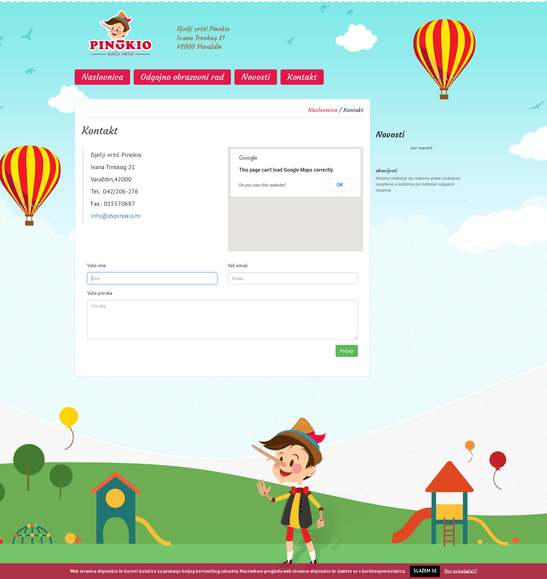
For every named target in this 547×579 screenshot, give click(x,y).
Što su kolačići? (460, 571)
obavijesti (386, 170)
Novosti (255, 77)
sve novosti (421, 147)
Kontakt (302, 77)
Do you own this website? (262, 185)
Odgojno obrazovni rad (182, 77)
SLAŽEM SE (425, 571)
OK (340, 185)
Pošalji (346, 351)
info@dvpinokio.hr (116, 216)
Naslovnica (102, 77)
